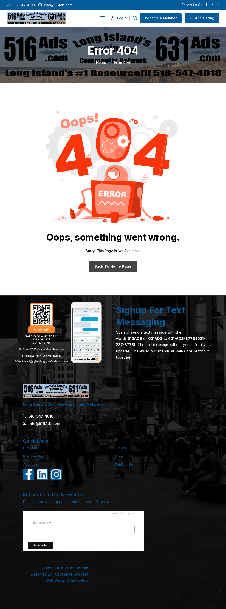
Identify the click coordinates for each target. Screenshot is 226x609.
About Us (30, 464)
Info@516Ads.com (58, 5)
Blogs (119, 456)
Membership (33, 456)
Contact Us (123, 464)
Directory (31, 448)
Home (101, 62)
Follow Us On (192, 5)
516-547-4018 (23, 5)
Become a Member (161, 18)
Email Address (39, 523)
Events (120, 448)
